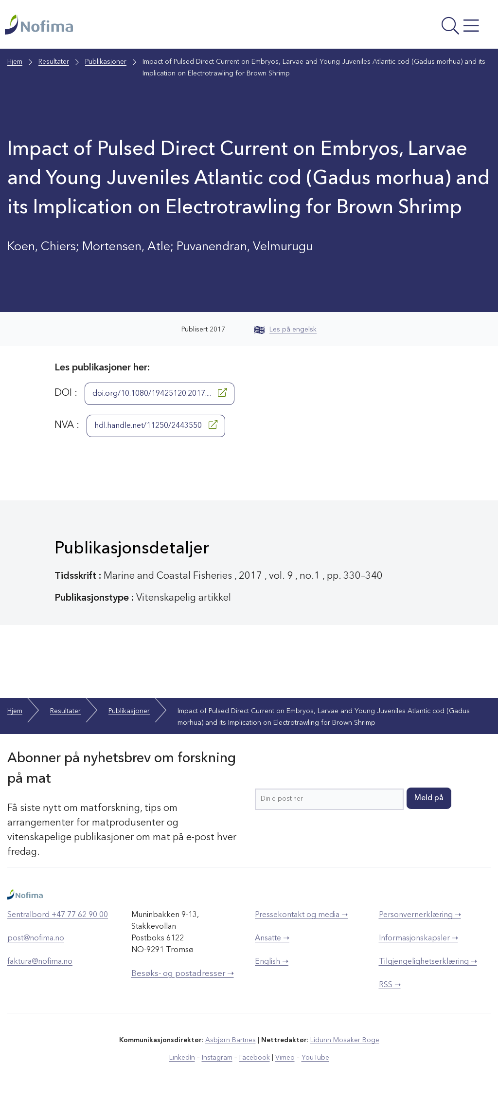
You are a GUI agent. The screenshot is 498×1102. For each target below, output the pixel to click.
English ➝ (271, 962)
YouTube (315, 1057)
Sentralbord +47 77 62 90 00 (57, 915)
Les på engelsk (285, 329)
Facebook (254, 1057)
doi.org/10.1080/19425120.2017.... (159, 393)
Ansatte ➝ (272, 938)
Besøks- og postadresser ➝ (182, 974)
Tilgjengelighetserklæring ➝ (428, 962)
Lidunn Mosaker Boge (344, 1040)
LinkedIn (182, 1057)
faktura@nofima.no (39, 962)
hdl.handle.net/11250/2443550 (155, 425)
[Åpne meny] (402, 27)
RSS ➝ (390, 985)
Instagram (217, 1057)
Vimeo (285, 1057)
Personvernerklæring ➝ (420, 915)
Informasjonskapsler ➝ (418, 938)
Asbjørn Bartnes (230, 1040)
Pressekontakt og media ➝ (301, 915)
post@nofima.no (35, 938)
